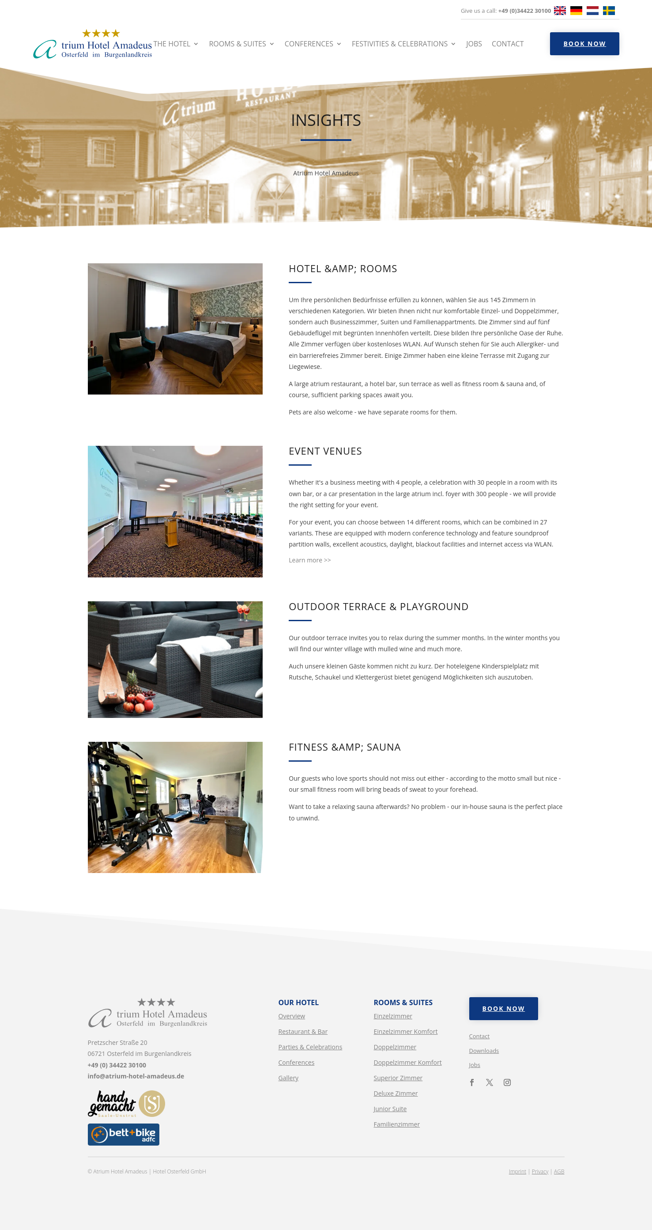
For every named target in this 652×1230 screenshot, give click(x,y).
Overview (292, 1016)
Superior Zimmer (398, 1078)
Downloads (484, 1051)
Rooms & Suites (237, 44)
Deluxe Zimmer (396, 1093)
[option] (578, 11)
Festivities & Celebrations (400, 44)
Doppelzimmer (395, 1047)
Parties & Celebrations (311, 1047)
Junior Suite (390, 1109)
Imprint (517, 1171)
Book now (584, 43)
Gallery (289, 1078)
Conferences (309, 44)
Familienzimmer (397, 1124)
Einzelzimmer (393, 1016)
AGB (559, 1171)
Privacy (540, 1171)
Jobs (474, 44)
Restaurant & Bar (303, 1031)
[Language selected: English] (586, 11)
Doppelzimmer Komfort (408, 1062)
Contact (508, 44)
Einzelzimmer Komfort (406, 1031)
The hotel (171, 44)
